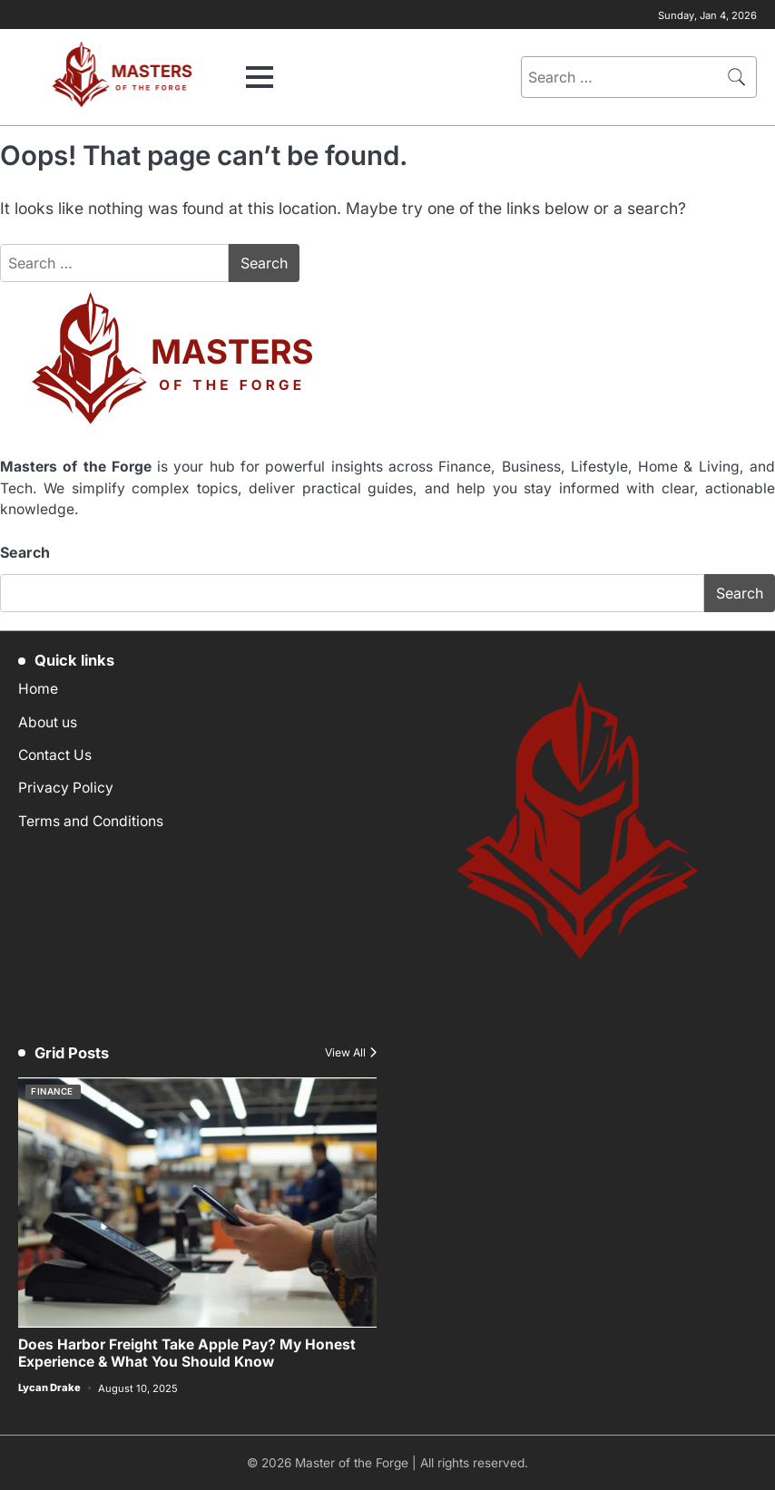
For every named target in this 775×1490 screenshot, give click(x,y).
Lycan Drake (49, 1387)
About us (47, 722)
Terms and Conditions (90, 821)
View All (345, 1053)
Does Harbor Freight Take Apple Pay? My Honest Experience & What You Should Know (187, 1354)
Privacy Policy (65, 787)
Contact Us (55, 755)
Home (38, 688)
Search (25, 552)
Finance (52, 1091)
